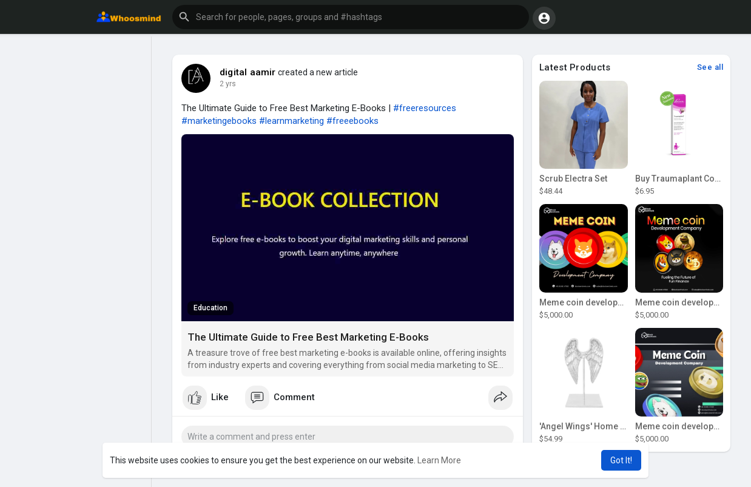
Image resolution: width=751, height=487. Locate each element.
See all (710, 67)
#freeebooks (352, 120)
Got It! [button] (621, 460)
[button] (350, 17)
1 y (224, 84)
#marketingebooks (219, 120)
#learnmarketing (291, 120)
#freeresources (424, 108)
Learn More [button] (439, 460)
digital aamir (248, 72)
